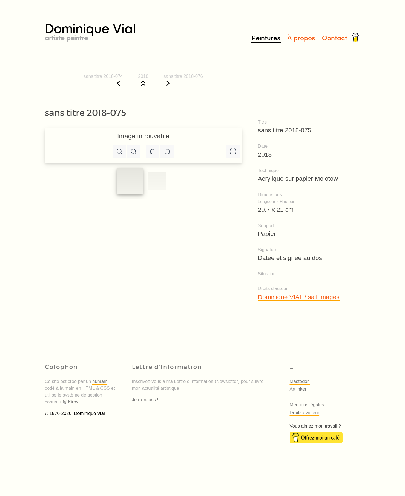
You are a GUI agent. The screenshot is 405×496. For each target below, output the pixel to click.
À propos (301, 38)
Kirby (70, 402)
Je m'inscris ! (145, 399)
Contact (334, 38)
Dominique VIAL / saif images (299, 296)
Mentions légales (307, 404)
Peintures (266, 38)
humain (99, 381)
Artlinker (298, 389)
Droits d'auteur (305, 412)
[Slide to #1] (130, 181)
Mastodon (300, 381)
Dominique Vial (124, 30)
